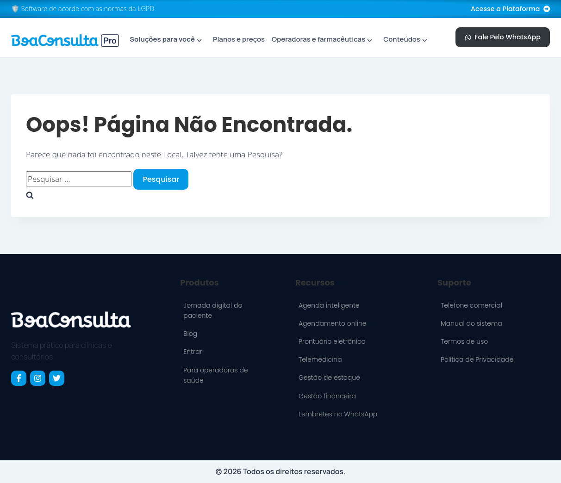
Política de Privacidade (477, 359)
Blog (190, 333)
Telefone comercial (471, 305)
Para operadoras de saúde (215, 375)
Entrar (192, 351)
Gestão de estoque (329, 377)
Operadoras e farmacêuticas (318, 39)
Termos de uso (464, 341)
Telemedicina (320, 359)
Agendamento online (333, 323)
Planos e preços (239, 39)
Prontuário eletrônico (332, 341)
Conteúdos (401, 39)
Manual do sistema (471, 323)
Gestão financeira (327, 396)
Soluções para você (162, 39)
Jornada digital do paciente (212, 310)
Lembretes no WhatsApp (338, 414)
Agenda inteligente (329, 305)
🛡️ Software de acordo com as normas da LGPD (82, 8)
